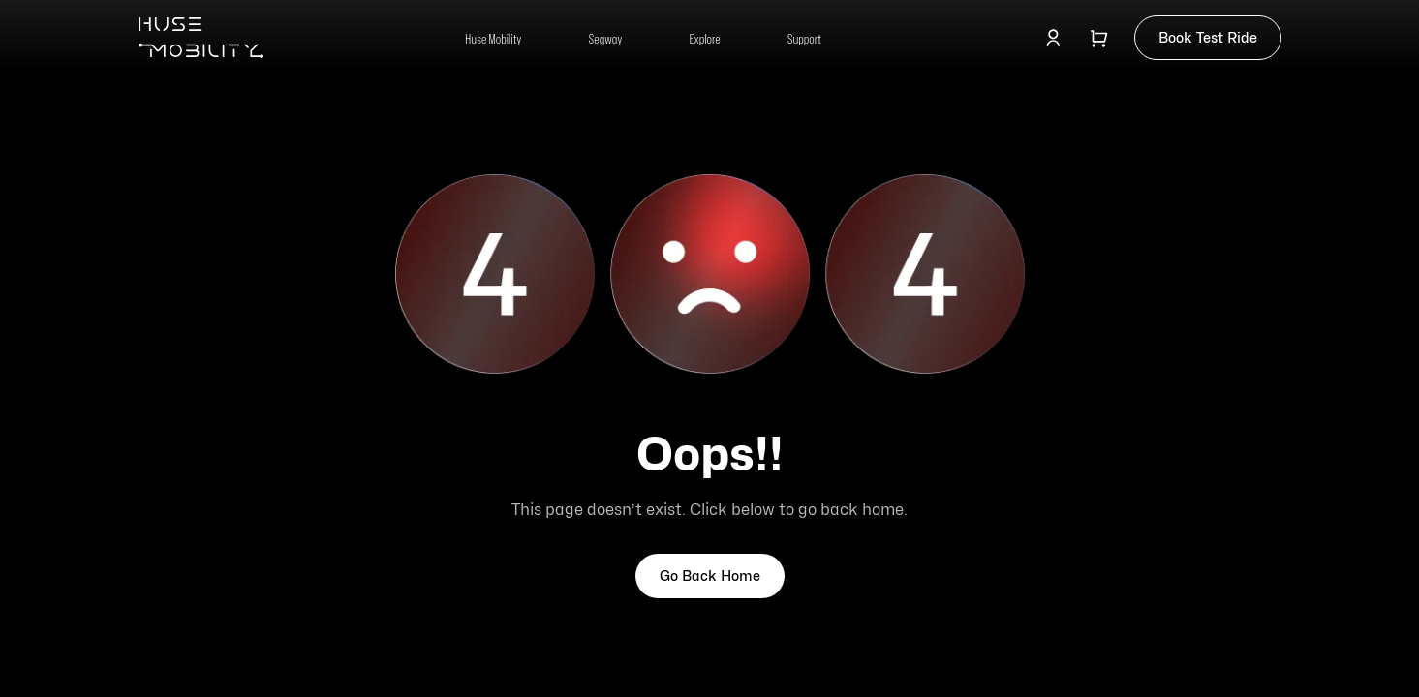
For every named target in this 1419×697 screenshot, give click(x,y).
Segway (605, 38)
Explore (705, 38)
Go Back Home (710, 575)
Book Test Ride (1207, 37)
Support (804, 38)
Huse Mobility (493, 38)
